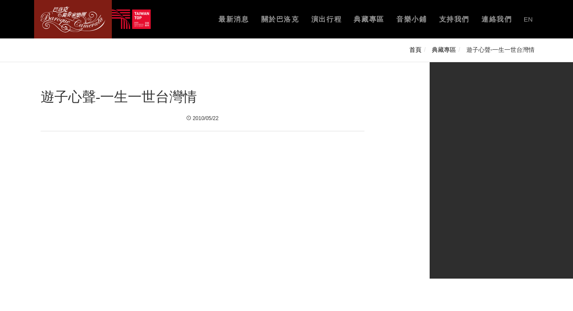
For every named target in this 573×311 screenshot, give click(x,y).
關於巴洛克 (280, 19)
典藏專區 (369, 19)
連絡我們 (496, 19)
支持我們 (454, 19)
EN (528, 19)
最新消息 (233, 19)
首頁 (415, 49)
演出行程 (326, 19)
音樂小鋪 (411, 19)
